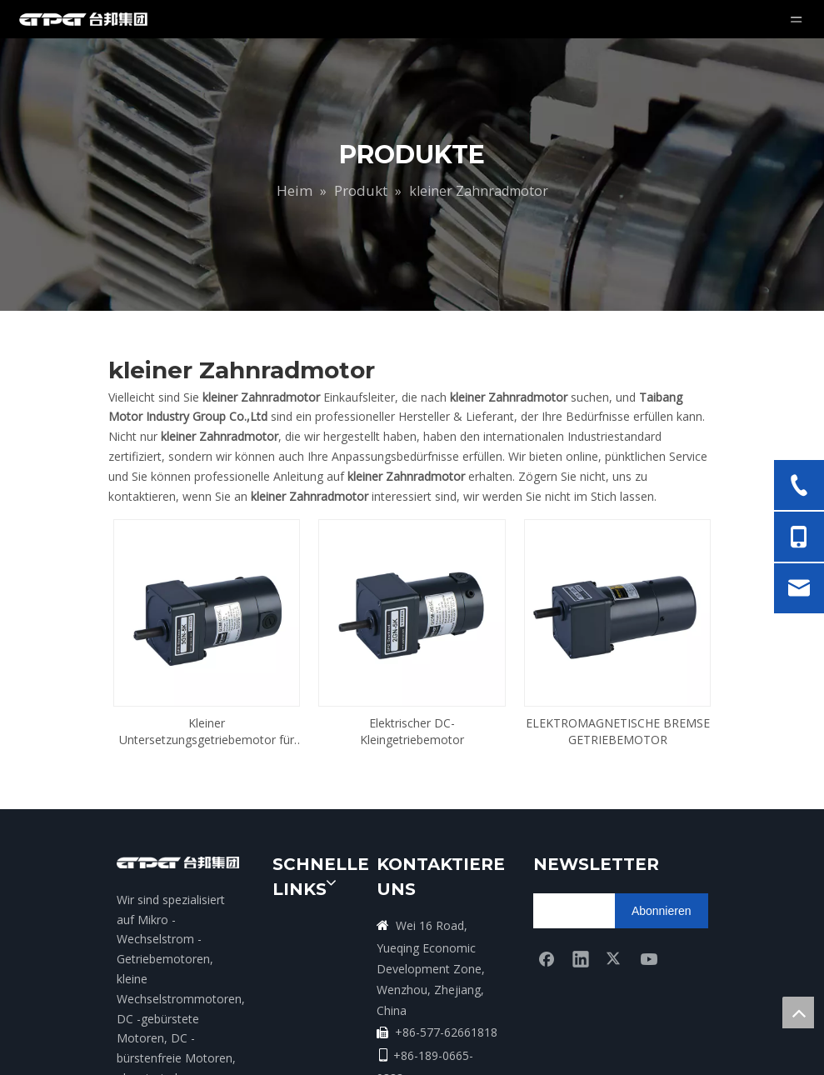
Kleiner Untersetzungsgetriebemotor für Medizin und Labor (206, 693)
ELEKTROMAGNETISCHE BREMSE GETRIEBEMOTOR (618, 693)
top (798, 1012)
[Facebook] (546, 920)
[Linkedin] (580, 920)
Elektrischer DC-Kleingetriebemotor (412, 693)
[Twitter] (615, 920)
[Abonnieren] (661, 872)
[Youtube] (649, 920)
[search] (598, 872)
